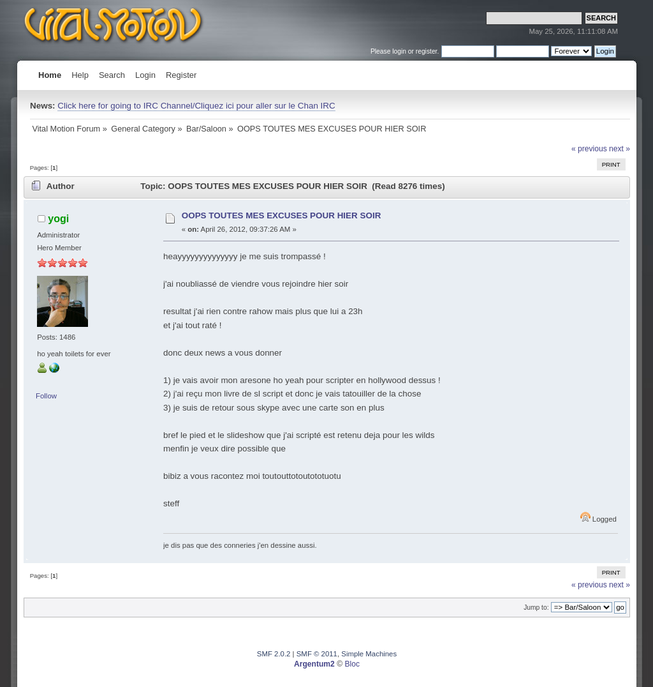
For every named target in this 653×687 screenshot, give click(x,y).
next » (619, 148)
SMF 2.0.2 (274, 654)
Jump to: (536, 607)
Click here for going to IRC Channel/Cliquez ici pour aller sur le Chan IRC (196, 105)
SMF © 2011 (317, 654)
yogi (58, 218)
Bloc (352, 664)
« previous (589, 148)
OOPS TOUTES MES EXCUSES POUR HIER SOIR (281, 215)
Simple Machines (369, 654)
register (426, 51)
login (399, 51)
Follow (46, 396)
